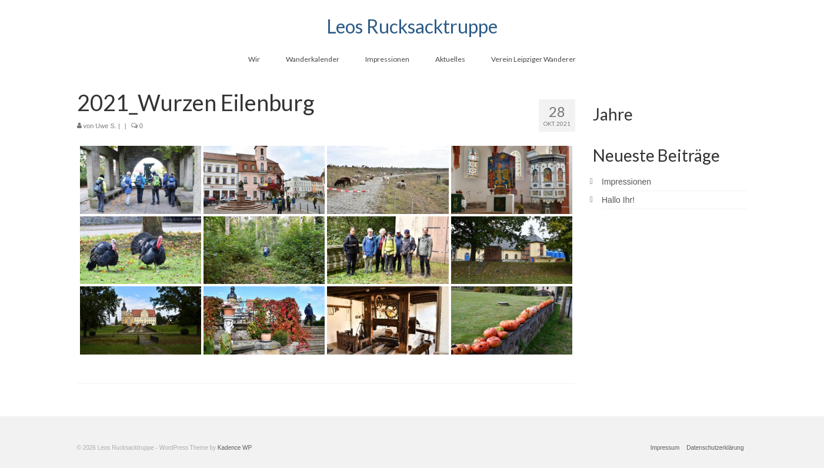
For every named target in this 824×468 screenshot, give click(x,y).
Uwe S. (105, 125)
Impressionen (626, 181)
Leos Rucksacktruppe (412, 26)
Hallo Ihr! (618, 200)
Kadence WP (235, 447)
